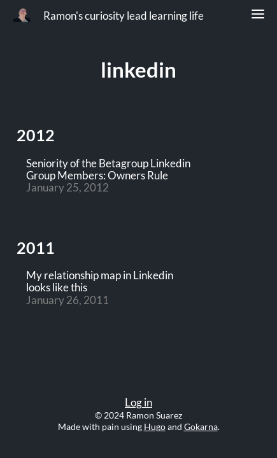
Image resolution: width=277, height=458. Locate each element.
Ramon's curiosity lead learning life (123, 16)
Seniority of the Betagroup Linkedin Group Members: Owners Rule (108, 170)
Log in (138, 402)
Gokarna (201, 426)
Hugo (155, 426)
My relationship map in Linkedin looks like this (99, 282)
